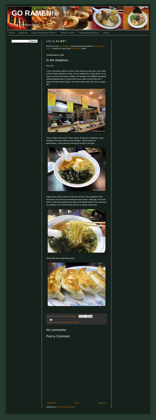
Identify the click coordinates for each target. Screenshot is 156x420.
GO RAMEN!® (35, 13)
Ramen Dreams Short (89, 33)
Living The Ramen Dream (70, 322)
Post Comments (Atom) (66, 407)
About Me (23, 33)
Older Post (102, 403)
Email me (76, 48)
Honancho (56, 322)
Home (12, 33)
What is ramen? (68, 33)
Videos (106, 33)
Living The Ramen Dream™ (44, 33)
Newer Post (51, 403)
